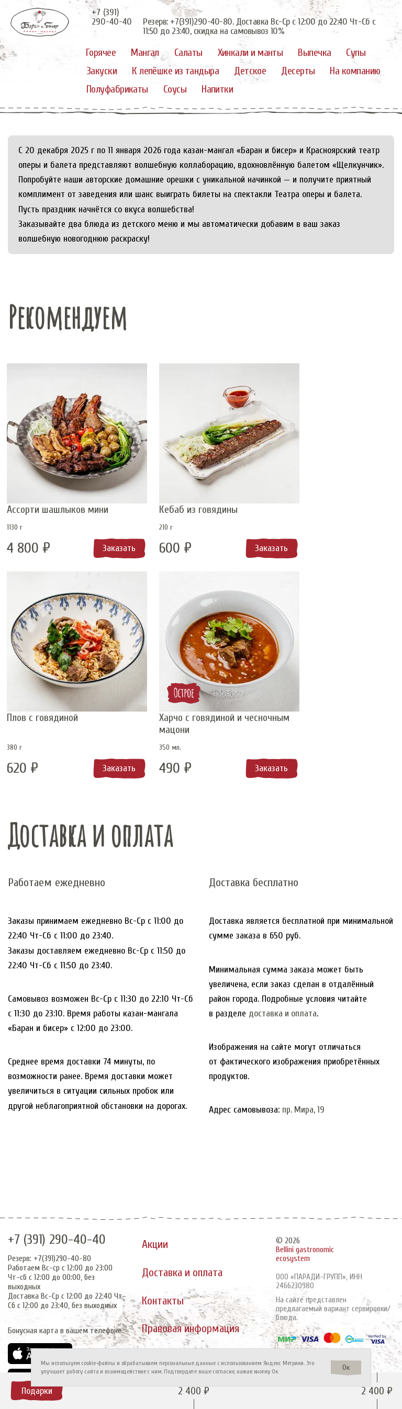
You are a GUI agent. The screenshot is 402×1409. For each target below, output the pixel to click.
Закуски (101, 71)
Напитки (217, 89)
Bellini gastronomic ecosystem (305, 1245)
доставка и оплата (283, 1011)
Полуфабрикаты (117, 89)
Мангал (145, 53)
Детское (250, 71)
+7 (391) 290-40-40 (57, 1231)
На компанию (355, 71)
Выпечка (314, 53)
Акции (155, 1236)
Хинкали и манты (250, 53)
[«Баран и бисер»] (40, 22)
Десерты (298, 71)
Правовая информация (193, 1325)
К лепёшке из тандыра (175, 71)
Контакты (163, 1295)
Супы (355, 53)
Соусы (174, 89)
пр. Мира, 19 (304, 1107)
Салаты (188, 53)
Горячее (101, 53)
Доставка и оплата (183, 1266)
